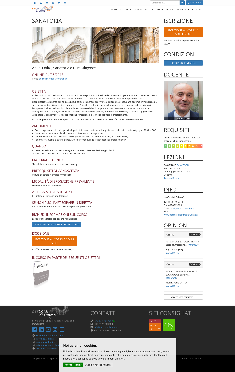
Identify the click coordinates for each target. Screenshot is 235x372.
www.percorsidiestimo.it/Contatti (181, 214)
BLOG (160, 9)
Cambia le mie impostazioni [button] (98, 365)
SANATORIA (183, 165)
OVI (152, 9)
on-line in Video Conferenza (53, 78)
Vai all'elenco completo (183, 296)
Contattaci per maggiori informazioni (56, 224)
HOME (114, 9)
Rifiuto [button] (78, 365)
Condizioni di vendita (183, 62)
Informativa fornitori (46, 341)
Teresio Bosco (171, 177)
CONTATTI (198, 9)
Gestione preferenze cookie (50, 348)
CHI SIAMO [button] (182, 9)
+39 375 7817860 (103, 320)
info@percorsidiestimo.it (182, 208)
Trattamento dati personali (50, 335)
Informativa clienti (45, 338)
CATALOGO (126, 9)
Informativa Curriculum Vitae (50, 345)
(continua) (192, 244)
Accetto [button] (68, 365)
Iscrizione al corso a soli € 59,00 (54, 241)
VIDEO (169, 9)
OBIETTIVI (141, 9)
